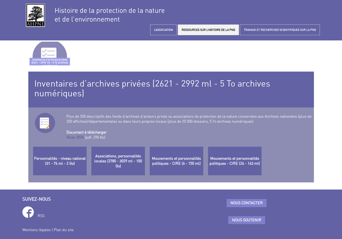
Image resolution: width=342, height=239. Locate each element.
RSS (41, 215)
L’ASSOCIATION (163, 30)
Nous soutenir (246, 220)
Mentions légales (36, 229)
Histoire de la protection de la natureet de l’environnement (110, 14)
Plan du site (64, 229)
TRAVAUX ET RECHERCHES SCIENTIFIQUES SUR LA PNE (280, 30)
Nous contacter (246, 202)
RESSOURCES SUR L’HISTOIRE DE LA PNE (208, 30)
